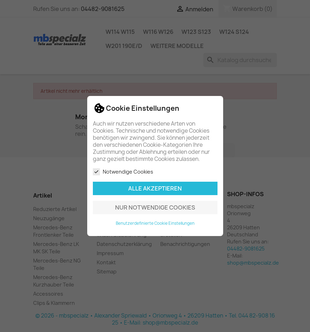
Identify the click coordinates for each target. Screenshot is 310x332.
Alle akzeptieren (155, 188)
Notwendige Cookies (123, 171)
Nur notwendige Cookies (155, 207)
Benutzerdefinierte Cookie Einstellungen (155, 223)
